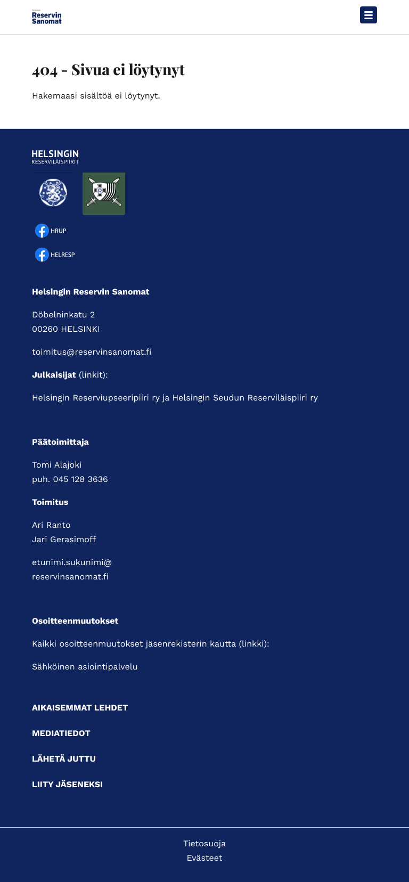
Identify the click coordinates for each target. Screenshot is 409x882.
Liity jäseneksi (67, 784)
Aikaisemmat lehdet (80, 708)
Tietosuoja (204, 843)
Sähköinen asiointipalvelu (85, 667)
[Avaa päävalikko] (368, 14)
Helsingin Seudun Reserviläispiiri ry (245, 398)
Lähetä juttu (64, 759)
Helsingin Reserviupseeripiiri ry (96, 398)
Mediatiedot (61, 733)
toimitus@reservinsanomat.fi (91, 352)
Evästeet (205, 858)
